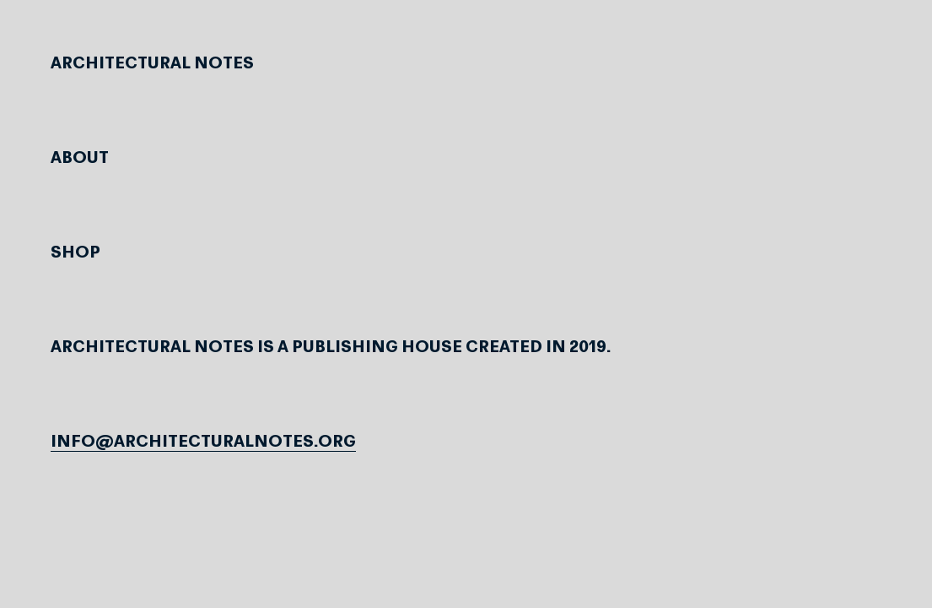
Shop (75, 253)
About (80, 158)
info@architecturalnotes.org (203, 442)
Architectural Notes (152, 64)
